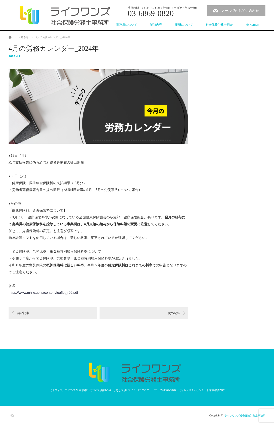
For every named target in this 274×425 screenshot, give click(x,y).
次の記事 (174, 313)
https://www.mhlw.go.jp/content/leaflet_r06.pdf (43, 292)
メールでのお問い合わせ (240, 10)
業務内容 (156, 24)
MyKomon (252, 24)
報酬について (184, 24)
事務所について (126, 24)
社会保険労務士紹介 (219, 24)
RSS (12, 415)
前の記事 (23, 313)
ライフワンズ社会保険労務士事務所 (244, 415)
